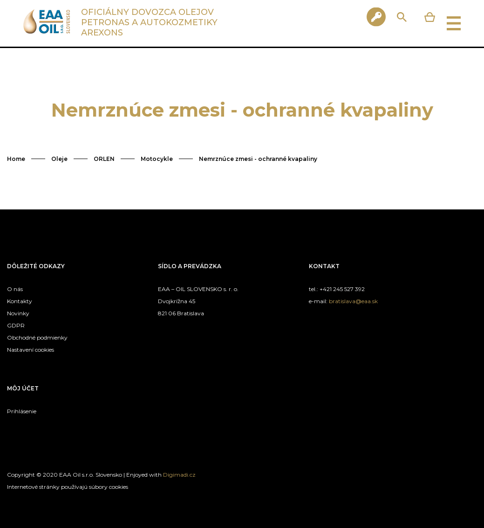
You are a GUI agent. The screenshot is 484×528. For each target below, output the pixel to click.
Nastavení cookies (30, 349)
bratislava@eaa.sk (353, 301)
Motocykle (157, 158)
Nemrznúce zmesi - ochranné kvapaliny (258, 158)
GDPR (16, 325)
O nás (15, 288)
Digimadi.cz (179, 474)
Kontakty (19, 301)
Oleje (59, 158)
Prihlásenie (21, 411)
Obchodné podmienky (37, 337)
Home (16, 158)
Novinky (18, 313)
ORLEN (104, 158)
